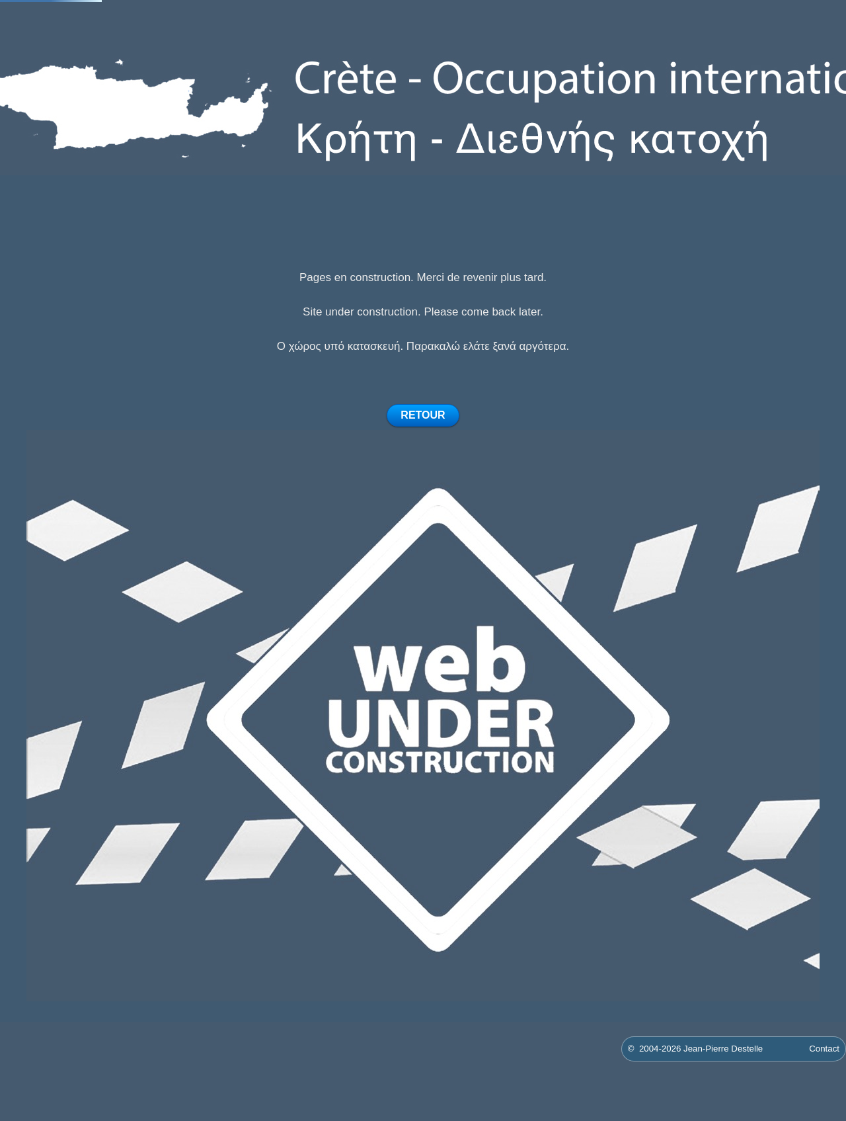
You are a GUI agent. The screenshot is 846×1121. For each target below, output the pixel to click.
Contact (824, 1049)
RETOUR (423, 415)
